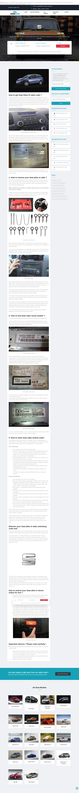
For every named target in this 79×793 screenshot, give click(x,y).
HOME (25, 12)
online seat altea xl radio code (58, 193)
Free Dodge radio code (61, 133)
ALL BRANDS (46, 12)
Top (77, 788)
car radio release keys (16, 181)
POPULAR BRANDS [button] (34, 12)
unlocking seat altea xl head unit (58, 190)
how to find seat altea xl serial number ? (59, 198)
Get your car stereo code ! (61, 88)
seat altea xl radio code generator (58, 183)
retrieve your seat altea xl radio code (59, 196)
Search (60, 103)
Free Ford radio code (61, 124)
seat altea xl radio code (56, 180)
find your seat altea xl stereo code (58, 188)
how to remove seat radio (32, 309)
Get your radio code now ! (63, 673)
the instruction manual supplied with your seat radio (28, 306)
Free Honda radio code (61, 128)
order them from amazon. (30, 195)
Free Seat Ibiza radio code (62, 162)
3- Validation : (59, 43)
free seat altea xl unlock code (57, 185)
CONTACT (67, 12)
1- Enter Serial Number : (20, 43)
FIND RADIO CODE (55, 12)
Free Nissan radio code (61, 119)
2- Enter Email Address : (41, 43)
